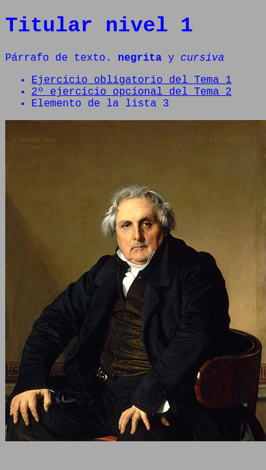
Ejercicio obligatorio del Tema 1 (131, 88)
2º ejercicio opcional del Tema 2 (131, 102)
